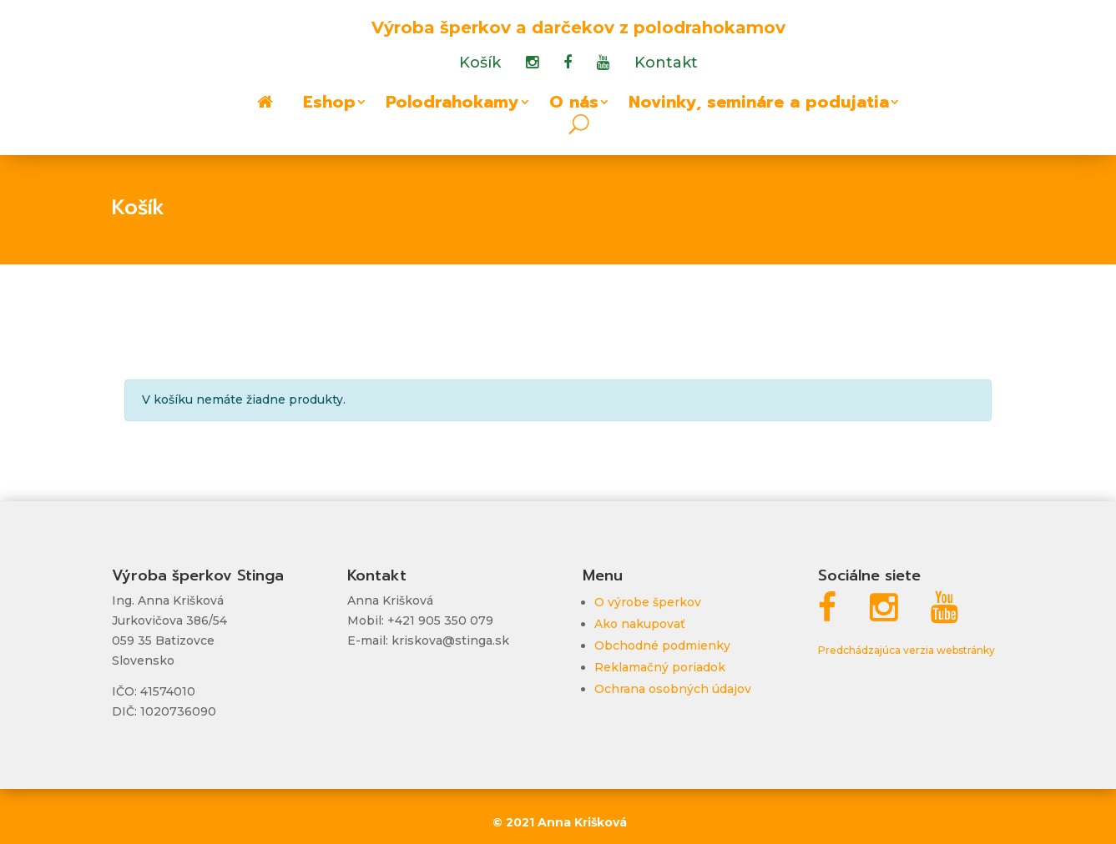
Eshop (329, 105)
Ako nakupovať (639, 623)
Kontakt (666, 64)
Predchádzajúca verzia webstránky (906, 650)
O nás (573, 105)
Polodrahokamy (452, 105)
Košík (480, 64)
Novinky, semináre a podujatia (759, 105)
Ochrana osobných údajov (672, 688)
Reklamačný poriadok (659, 667)
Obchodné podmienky (662, 645)
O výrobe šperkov (647, 602)
